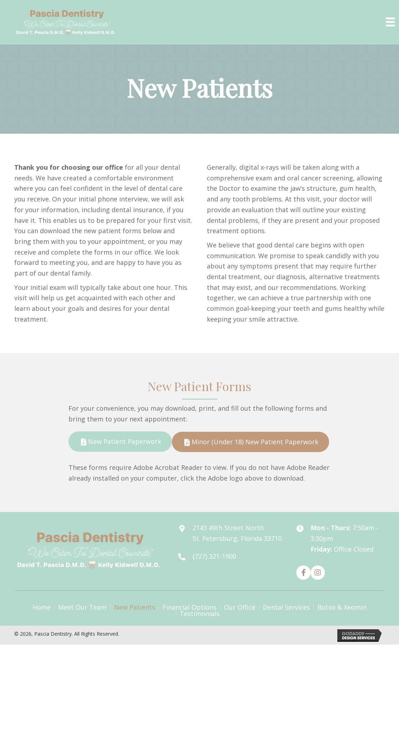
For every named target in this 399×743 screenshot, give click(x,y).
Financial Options (189, 607)
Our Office (239, 607)
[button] (120, 441)
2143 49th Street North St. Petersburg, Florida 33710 (237, 533)
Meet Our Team (82, 607)
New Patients (134, 607)
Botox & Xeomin (342, 607)
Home (41, 607)
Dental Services (286, 607)
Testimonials (200, 613)
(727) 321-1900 (214, 556)
